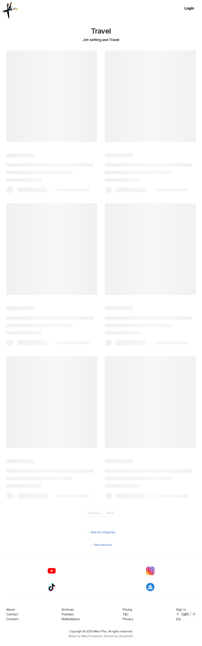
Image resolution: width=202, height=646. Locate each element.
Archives (68, 609)
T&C (126, 614)
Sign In (181, 609)
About (10, 609)
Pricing (127, 609)
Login (189, 8)
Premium (68, 614)
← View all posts (101, 544)
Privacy (128, 619)
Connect (12, 619)
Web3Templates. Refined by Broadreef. (107, 636)
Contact (12, 614)
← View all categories (101, 532)
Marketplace (71, 619)
